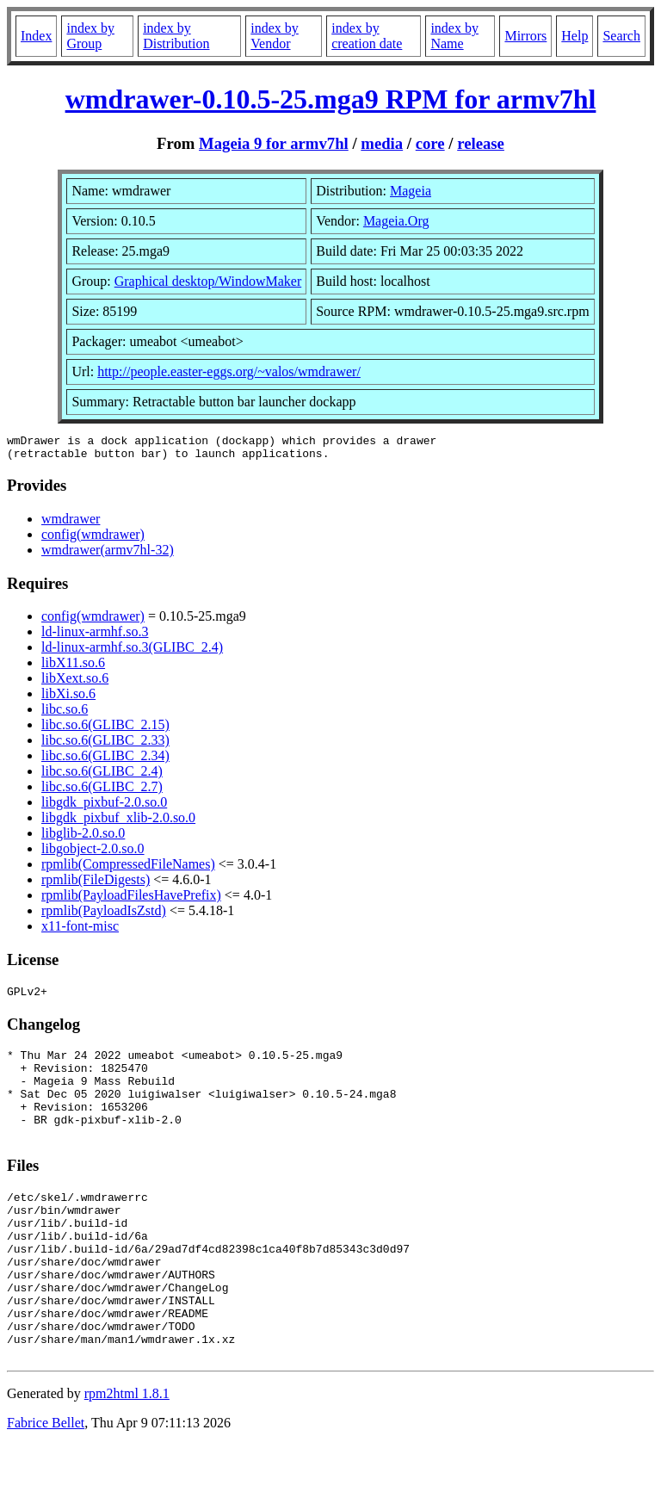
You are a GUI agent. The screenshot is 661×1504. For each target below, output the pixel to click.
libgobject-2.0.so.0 (93, 853)
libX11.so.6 (73, 667)
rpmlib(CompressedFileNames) (128, 869)
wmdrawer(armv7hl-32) (107, 555)
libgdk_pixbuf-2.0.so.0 (104, 807)
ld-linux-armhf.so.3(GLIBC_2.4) (132, 652)
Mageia (410, 190)
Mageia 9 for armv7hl (274, 143)
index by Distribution (176, 36)
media (382, 143)
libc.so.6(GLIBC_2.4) (102, 776)
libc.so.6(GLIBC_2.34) (105, 760)
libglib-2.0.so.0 (83, 838)
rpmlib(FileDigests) (95, 884)
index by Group (90, 36)
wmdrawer (70, 524)
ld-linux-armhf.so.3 (94, 636)
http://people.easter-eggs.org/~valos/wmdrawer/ (229, 371)
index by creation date (366, 36)
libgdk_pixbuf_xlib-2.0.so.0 (118, 822)
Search (621, 35)
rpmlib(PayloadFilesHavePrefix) (131, 900)
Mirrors (525, 35)
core (430, 143)
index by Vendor (274, 36)
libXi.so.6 (68, 698)
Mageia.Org (396, 221)
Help (574, 35)
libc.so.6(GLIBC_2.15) (105, 729)
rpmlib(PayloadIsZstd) (103, 915)
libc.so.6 (64, 714)
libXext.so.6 (74, 683)
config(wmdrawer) (93, 539)
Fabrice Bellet (45, 1482)
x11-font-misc (80, 931)
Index (36, 35)
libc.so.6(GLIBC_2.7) (102, 791)
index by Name (454, 36)
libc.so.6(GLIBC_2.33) (105, 745)
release (480, 143)
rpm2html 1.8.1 (127, 1452)
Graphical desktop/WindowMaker (208, 281)
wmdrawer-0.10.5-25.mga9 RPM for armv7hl (330, 99)
